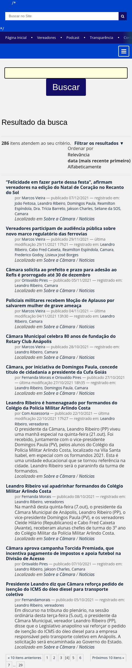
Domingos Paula (81, 203)
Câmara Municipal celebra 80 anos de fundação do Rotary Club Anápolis (61, 338)
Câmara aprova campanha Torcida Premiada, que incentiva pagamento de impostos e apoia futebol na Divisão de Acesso (63, 553)
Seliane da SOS (107, 208)
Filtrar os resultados (96, 143)
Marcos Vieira (33, 197)
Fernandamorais (36, 599)
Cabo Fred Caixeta (44, 249)
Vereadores (46, 37)
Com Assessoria (35, 413)
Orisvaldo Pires (35, 280)
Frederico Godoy (29, 254)
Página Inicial (16, 37)
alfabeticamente (84, 167)
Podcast (72, 37)
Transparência (101, 37)
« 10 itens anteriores (24, 657)
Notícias (87, 219)
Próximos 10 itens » (108, 657)
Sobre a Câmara (59, 219)
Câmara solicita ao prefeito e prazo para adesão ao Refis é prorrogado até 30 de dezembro (61, 272)
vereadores (38, 424)
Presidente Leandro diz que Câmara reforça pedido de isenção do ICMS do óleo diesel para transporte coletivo (64, 589)
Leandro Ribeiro (51, 203)
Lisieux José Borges (61, 254)
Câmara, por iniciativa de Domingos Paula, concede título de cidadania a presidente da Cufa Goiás (61, 369)
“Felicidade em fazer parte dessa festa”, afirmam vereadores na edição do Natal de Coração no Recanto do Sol (65, 187)
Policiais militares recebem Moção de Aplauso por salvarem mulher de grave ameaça (60, 303)
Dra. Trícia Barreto (49, 208)
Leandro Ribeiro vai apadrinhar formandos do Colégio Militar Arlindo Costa (64, 488)
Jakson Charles (79, 208)
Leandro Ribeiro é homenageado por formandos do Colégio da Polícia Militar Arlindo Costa (61, 405)
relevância (78, 155)
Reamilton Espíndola (80, 249)
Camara (21, 213)
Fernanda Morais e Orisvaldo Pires (51, 377)
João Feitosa (25, 203)
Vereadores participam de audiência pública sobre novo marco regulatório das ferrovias (61, 231)
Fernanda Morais (36, 496)
